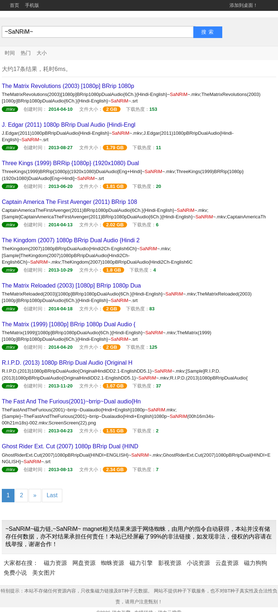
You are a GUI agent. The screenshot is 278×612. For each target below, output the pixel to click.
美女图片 (43, 573)
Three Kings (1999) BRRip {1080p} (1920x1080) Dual (70, 163)
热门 (26, 53)
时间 (10, 53)
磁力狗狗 (255, 563)
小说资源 (198, 563)
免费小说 (15, 573)
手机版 (32, 5)
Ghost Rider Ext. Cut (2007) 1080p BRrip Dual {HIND (70, 446)
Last (52, 495)
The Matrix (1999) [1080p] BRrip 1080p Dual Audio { (68, 324)
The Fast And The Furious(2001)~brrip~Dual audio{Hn (71, 401)
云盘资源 (227, 563)
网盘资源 (84, 563)
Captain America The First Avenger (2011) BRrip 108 (69, 202)
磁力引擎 (141, 563)
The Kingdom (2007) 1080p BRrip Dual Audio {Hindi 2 (71, 240)
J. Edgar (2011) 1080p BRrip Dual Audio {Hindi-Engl (68, 125)
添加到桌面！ (243, 5)
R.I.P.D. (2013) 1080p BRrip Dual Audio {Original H (67, 363)
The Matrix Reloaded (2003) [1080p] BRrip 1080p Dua (71, 285)
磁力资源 (55, 563)
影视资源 (169, 563)
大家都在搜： (21, 563)
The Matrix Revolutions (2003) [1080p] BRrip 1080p (68, 86)
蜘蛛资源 (112, 563)
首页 (14, 5)
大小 (42, 53)
